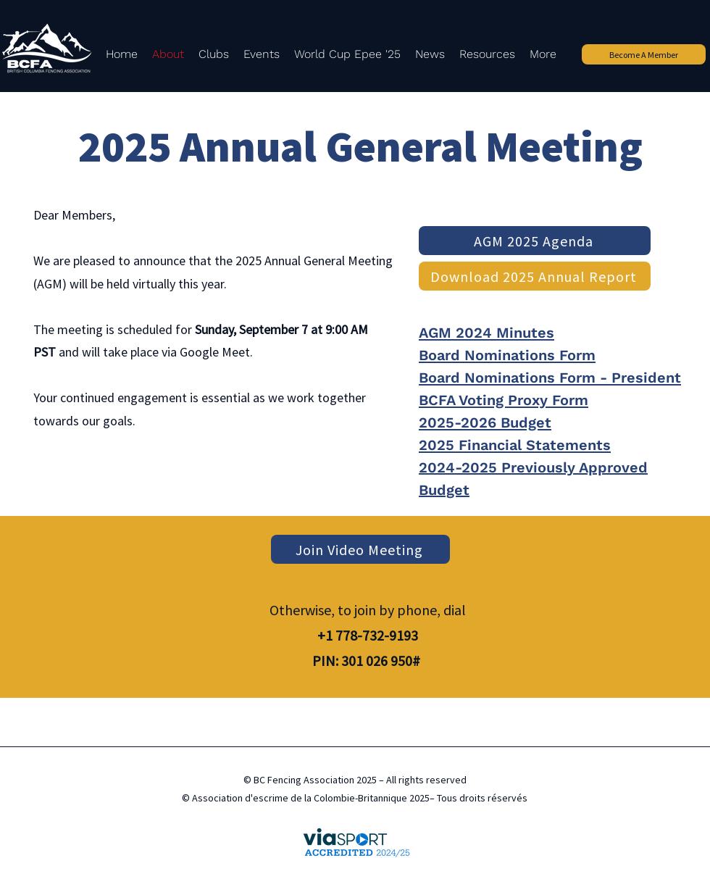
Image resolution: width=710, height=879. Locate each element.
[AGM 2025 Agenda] (535, 240)
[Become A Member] (644, 54)
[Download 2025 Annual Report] (535, 276)
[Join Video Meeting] (360, 549)
